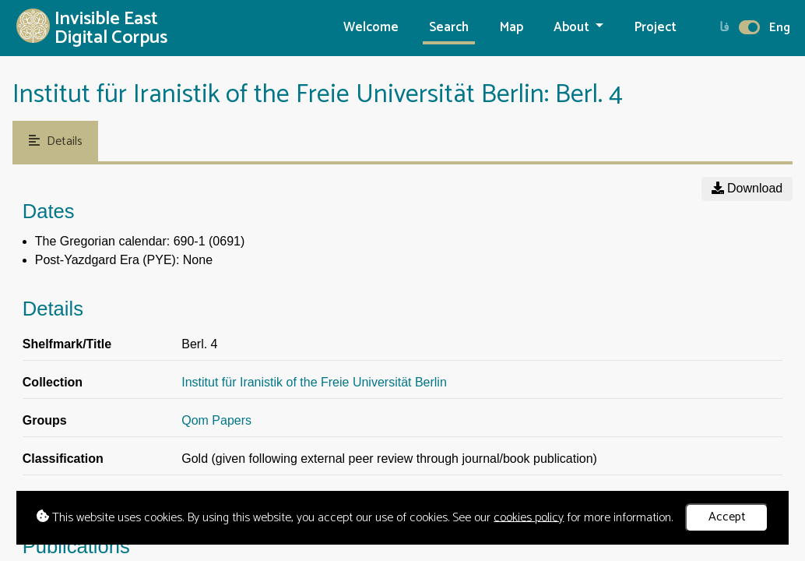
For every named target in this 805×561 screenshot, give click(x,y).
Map (511, 27)
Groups (45, 420)
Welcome (371, 27)
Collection (53, 382)
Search (449, 27)
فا (724, 27)
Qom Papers (216, 420)
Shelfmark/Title (67, 344)
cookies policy (529, 516)
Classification (63, 458)
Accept (727, 516)
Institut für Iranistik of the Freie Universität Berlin (314, 382)
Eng (779, 27)
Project (656, 27)
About (573, 27)
